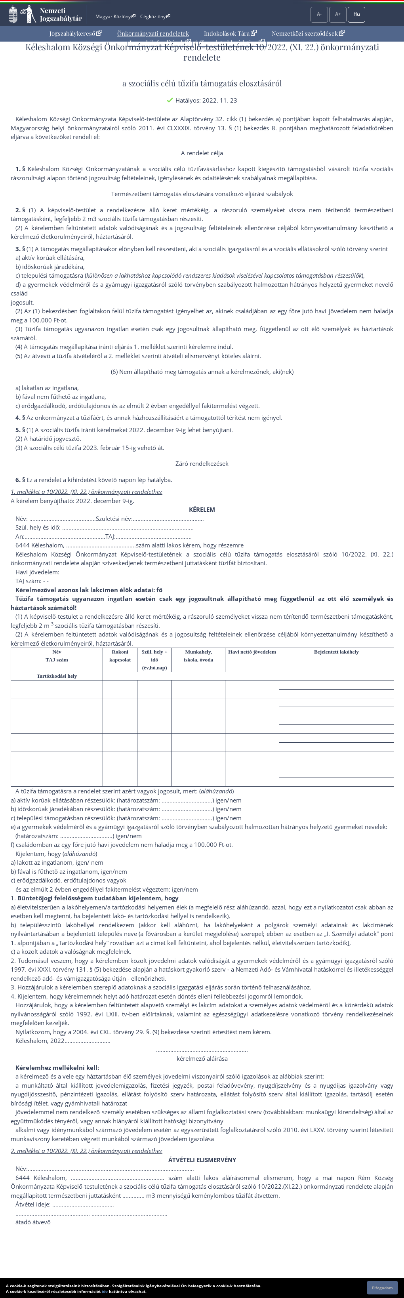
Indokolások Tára (230, 33)
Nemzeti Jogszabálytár (61, 14)
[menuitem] (76, 33)
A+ (338, 14)
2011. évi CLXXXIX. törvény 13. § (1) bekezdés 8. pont (215, 128)
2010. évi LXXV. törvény (316, 1130)
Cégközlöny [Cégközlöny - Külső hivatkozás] (155, 16)
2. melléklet (124, 356)
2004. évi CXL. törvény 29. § (111, 1032)
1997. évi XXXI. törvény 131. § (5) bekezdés (69, 969)
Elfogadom (382, 1287)
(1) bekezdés (50, 311)
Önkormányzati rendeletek (153, 33)
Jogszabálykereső (76, 33)
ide (105, 1291)
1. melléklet (150, 347)
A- (319, 14)
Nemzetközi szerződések (308, 33)
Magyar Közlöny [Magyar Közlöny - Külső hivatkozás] (115, 16)
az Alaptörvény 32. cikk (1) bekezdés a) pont (233, 119)
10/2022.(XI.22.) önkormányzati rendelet (313, 1186)
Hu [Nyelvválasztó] (356, 14)
